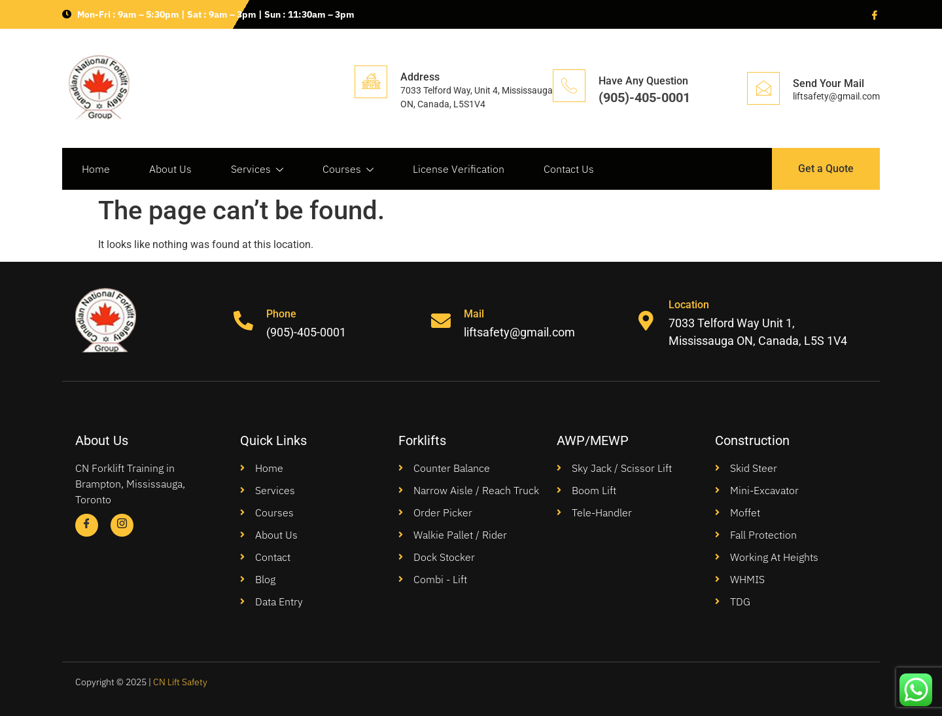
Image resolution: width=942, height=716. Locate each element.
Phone (281, 314)
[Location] (645, 321)
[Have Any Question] (569, 85)
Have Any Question (643, 81)
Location (689, 304)
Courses (348, 169)
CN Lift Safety (180, 682)
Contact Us (569, 168)
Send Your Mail (828, 83)
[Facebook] (873, 14)
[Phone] (243, 321)
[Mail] (441, 321)
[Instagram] (122, 525)
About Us (170, 168)
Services (257, 169)
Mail (474, 314)
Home (96, 168)
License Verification (458, 168)
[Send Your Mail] (763, 88)
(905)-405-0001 (644, 97)
